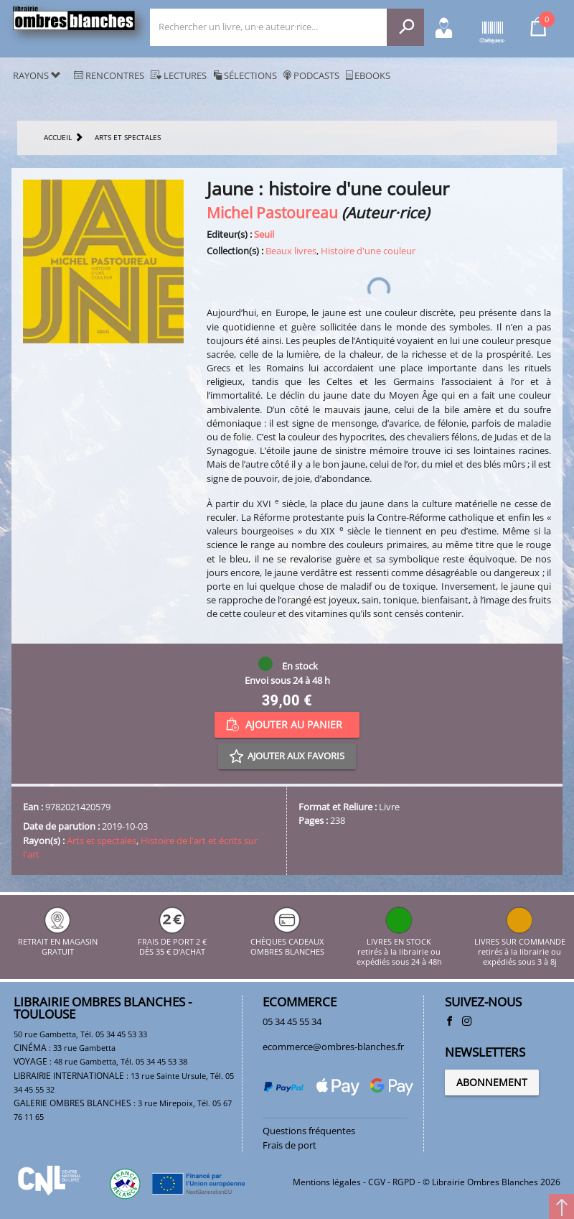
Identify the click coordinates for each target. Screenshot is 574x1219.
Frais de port (289, 1145)
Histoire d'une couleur (368, 250)
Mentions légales (327, 1182)
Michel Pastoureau (272, 212)
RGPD (403, 1182)
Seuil (264, 234)
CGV (376, 1182)
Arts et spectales (101, 840)
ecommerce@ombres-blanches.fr (333, 1046)
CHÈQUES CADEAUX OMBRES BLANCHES (287, 941)
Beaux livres (290, 250)
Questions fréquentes (309, 1130)
